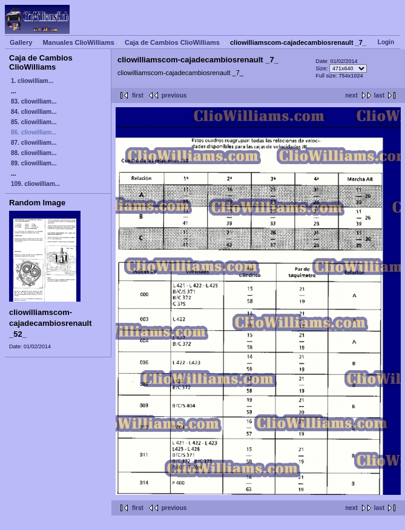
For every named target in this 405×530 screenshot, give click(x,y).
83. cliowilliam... (34, 101)
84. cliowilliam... (34, 111)
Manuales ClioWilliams (78, 42)
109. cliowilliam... (35, 184)
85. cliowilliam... (34, 122)
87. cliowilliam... (34, 142)
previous (174, 95)
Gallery (21, 42)
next (351, 95)
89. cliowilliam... (34, 163)
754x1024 (351, 76)
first (137, 95)
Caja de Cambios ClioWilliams (172, 42)
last (379, 95)
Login (386, 42)
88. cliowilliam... (34, 153)
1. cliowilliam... (32, 81)
